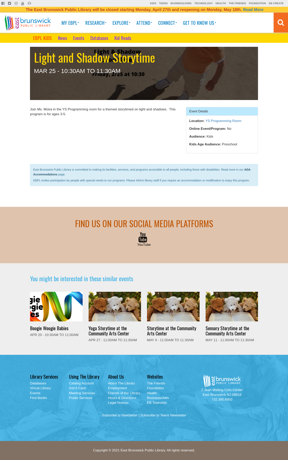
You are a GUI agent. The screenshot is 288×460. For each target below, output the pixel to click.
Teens (163, 3)
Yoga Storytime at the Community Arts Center (109, 330)
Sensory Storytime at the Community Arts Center (227, 330)
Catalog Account (81, 383)
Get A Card (77, 388)
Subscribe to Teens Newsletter (163, 415)
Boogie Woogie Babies (49, 328)
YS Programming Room (223, 121)
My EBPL (70, 22)
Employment (117, 388)
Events (78, 37)
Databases (99, 37)
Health (221, 3)
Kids (153, 3)
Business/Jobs (180, 3)
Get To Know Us (199, 22)
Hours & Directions (122, 398)
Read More (253, 9)
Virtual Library (40, 388)
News (62, 37)
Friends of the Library (124, 393)
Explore (121, 22)
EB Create (276, 3)
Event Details (198, 111)
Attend (144, 22)
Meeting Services (82, 393)
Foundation (257, 3)
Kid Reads (122, 37)
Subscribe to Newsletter (120, 415)
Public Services (80, 398)
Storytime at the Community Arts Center (171, 330)
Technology (203, 3)
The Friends (237, 3)
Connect (167, 22)
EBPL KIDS (42, 37)
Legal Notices (118, 403)
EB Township (157, 403)
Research (95, 22)
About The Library (121, 383)
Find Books (38, 398)
